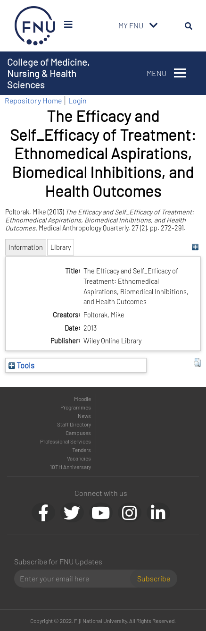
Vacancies (79, 458)
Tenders (81, 449)
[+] (194, 247)
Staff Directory (74, 424)
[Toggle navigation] (153, 25)
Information (25, 247)
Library (60, 247)
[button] (197, 362)
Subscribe (153, 578)
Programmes (75, 407)
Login (77, 100)
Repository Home (33, 100)
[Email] (76, 579)
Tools (21, 365)
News (84, 415)
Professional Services (65, 441)
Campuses (78, 432)
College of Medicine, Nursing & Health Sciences (48, 73)
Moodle (82, 398)
